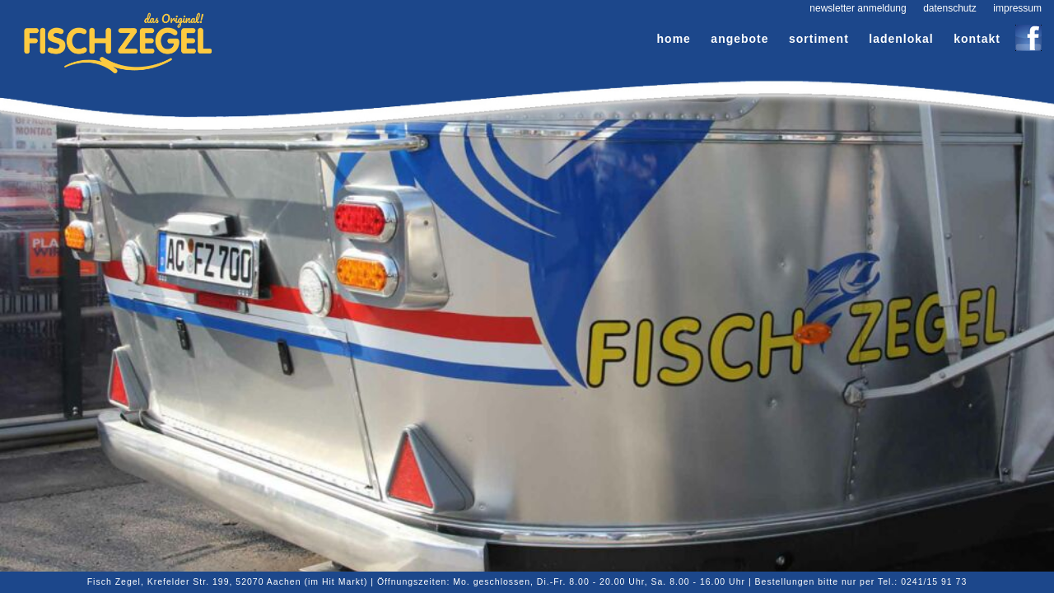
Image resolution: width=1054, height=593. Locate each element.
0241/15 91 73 (934, 581)
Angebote (739, 38)
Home (674, 38)
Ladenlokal (901, 38)
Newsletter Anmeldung (857, 8)
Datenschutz (950, 8)
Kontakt (977, 38)
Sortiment (819, 38)
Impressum (1017, 8)
